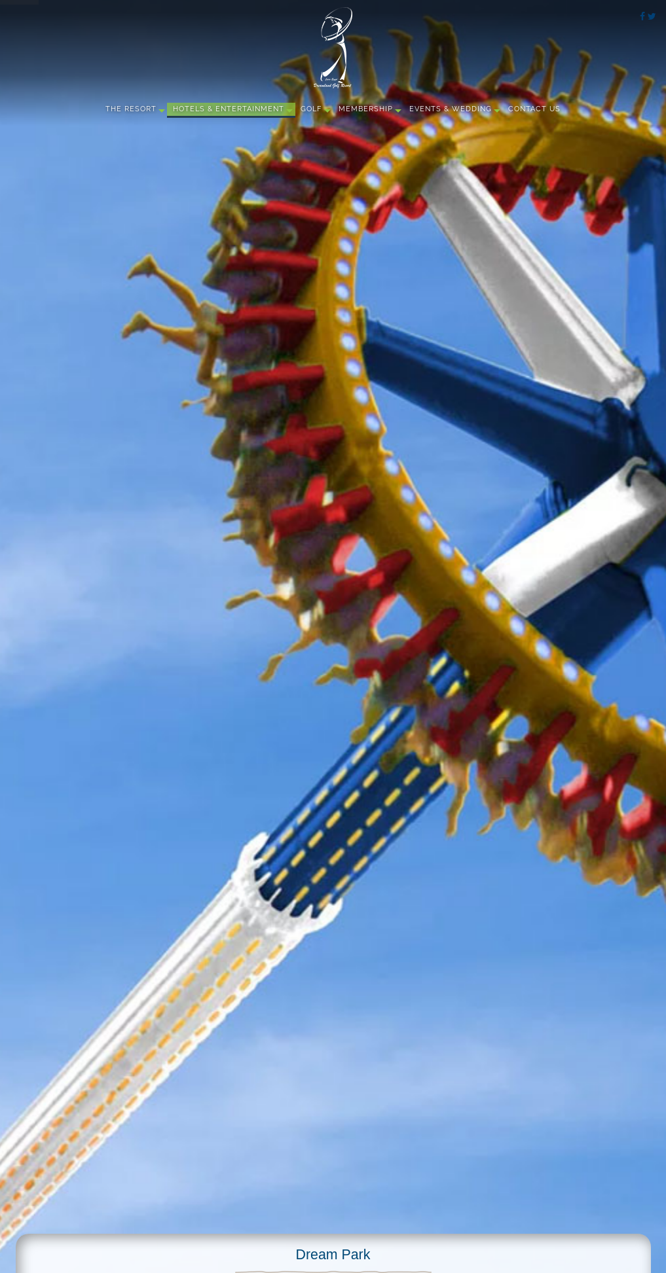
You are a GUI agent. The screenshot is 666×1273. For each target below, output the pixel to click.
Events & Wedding (450, 109)
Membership (366, 109)
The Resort (131, 109)
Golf (311, 109)
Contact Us (534, 109)
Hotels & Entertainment (228, 109)
